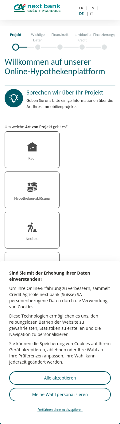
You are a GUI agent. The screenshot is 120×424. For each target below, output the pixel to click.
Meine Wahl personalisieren (60, 394)
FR (81, 8)
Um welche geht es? (36, 126)
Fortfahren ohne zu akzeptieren (60, 409)
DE (81, 13)
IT (91, 13)
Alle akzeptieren (60, 378)
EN (92, 8)
